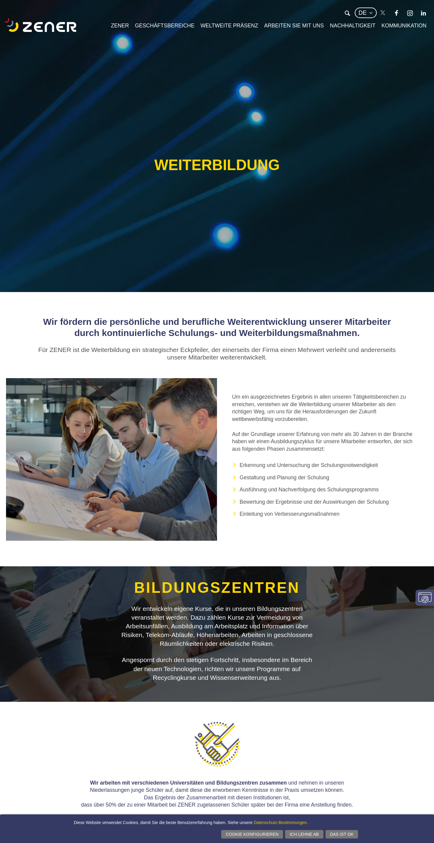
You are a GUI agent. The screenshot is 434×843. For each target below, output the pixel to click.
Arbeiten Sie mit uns (294, 26)
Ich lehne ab (304, 834)
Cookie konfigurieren (252, 834)
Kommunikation (404, 26)
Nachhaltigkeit (353, 26)
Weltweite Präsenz (229, 26)
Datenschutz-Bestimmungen (280, 822)
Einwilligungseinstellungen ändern (425, 597)
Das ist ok (342, 834)
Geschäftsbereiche (164, 26)
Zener (120, 26)
